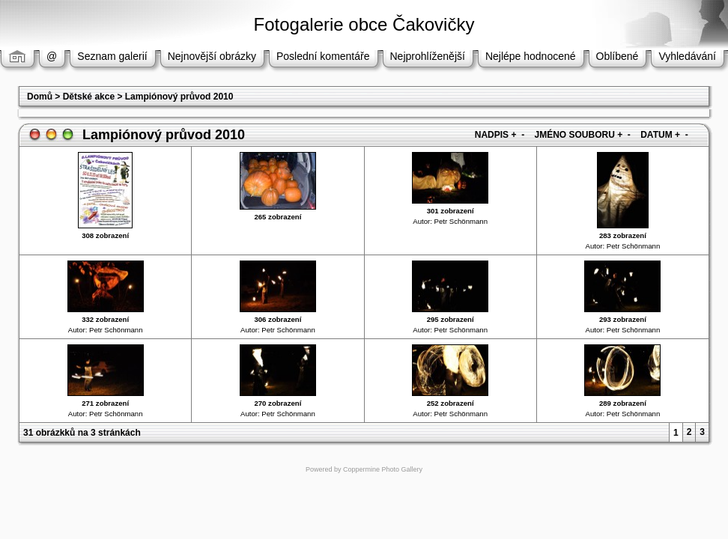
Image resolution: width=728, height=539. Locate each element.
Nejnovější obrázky (212, 56)
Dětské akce (89, 96)
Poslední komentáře (323, 56)
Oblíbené (617, 56)
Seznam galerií (112, 56)
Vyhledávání (687, 56)
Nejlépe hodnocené (530, 56)
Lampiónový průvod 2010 (179, 96)
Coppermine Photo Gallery (382, 469)
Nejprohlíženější (427, 56)
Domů (39, 96)
